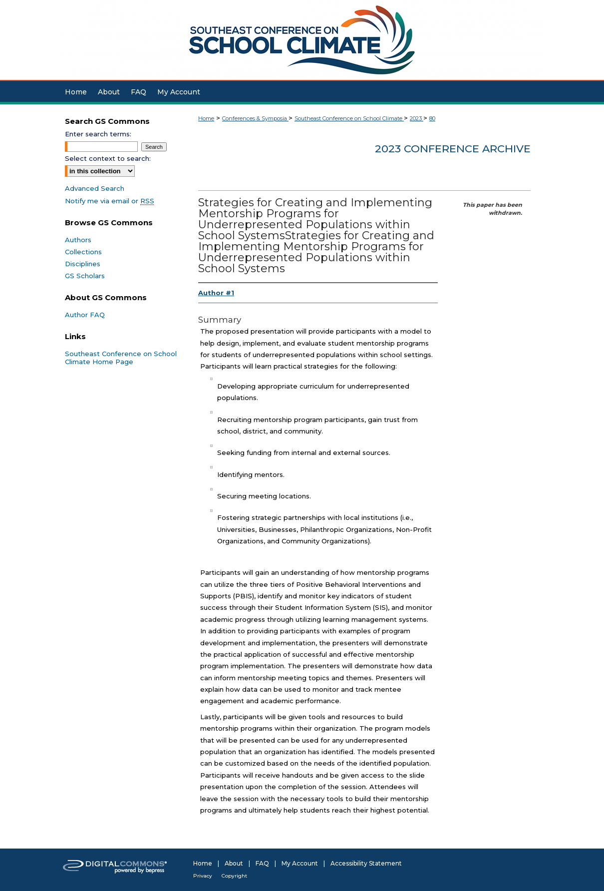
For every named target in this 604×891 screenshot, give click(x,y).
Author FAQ (85, 315)
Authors (78, 240)
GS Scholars (85, 276)
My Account (300, 863)
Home (206, 118)
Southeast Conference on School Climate (349, 118)
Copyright (234, 876)
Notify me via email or (109, 201)
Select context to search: (108, 158)
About (234, 863)
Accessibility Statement (366, 863)
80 (432, 118)
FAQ (262, 863)
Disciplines (82, 264)
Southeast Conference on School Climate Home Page (121, 358)
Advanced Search (94, 188)
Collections (83, 252)
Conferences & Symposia (255, 118)
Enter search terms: (98, 134)
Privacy (202, 876)
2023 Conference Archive (453, 148)
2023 (416, 118)
